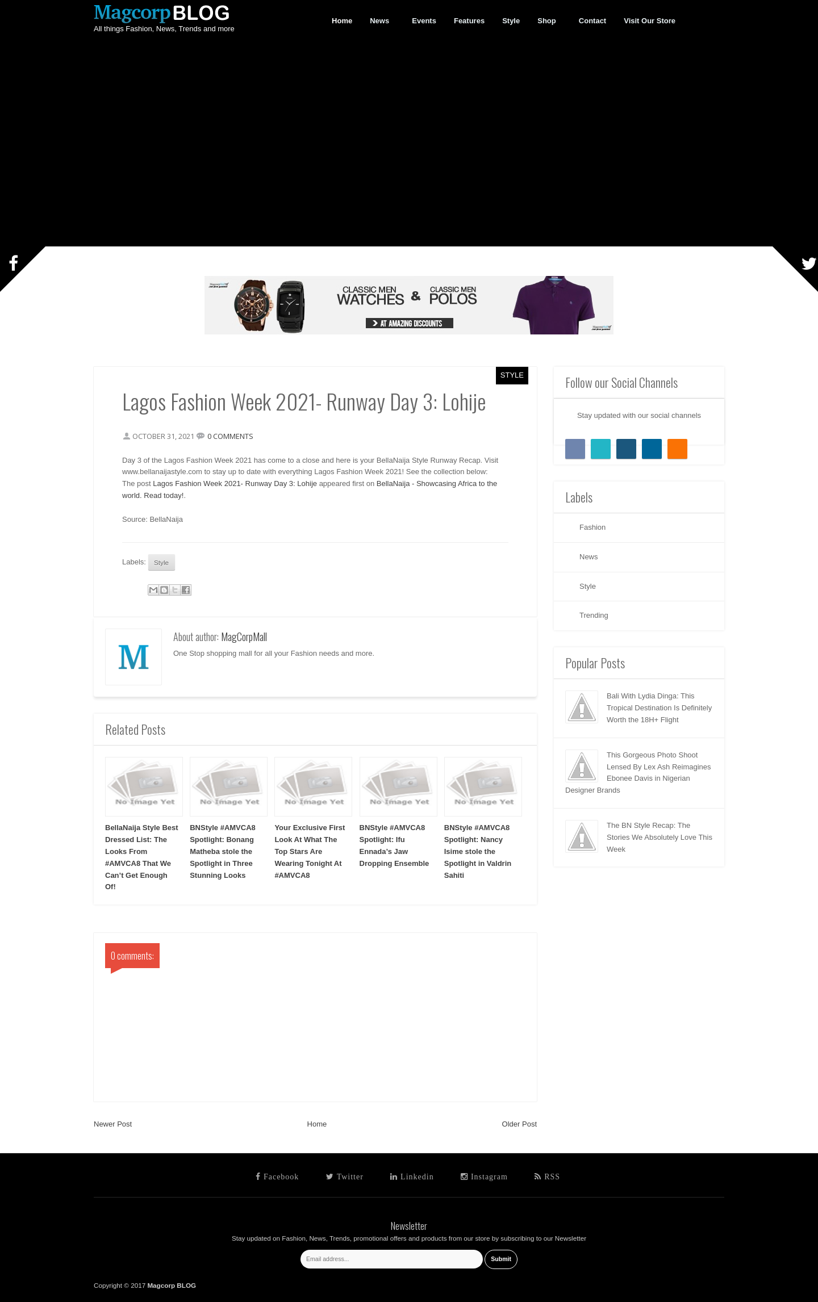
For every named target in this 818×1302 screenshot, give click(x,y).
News (379, 21)
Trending (593, 615)
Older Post (519, 1124)
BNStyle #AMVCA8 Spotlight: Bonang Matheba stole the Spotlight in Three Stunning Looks (223, 851)
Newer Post (113, 1124)
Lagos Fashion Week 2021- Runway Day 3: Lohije (235, 483)
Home (317, 1124)
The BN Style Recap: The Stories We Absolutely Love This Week (659, 837)
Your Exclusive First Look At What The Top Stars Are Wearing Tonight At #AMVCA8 (309, 851)
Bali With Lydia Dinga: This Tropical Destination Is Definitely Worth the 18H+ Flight (659, 708)
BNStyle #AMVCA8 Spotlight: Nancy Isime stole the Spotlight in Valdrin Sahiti (477, 851)
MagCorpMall (244, 636)
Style (512, 375)
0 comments (230, 436)
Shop (547, 21)
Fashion (592, 527)
